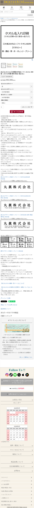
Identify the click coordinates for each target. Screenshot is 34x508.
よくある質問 (5, 484)
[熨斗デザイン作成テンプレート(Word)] (12, 251)
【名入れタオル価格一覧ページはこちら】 (13, 283)
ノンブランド (8, 18)
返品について (17, 454)
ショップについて (6, 494)
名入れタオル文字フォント (7, 89)
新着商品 (12, 8)
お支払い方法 (17, 400)
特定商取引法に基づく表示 (8, 501)
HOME (1, 18)
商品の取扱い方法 (6, 487)
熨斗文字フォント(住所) (7, 94)
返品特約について (6, 309)
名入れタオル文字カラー (7, 83)
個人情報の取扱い (6, 505)
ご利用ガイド (5, 498)
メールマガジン (5, 481)
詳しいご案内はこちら (26, 357)
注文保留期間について (17, 466)
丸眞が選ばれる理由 (7, 491)
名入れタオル (15, 18)
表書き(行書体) (5, 100)
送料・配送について (17, 445)
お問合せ (17, 471)
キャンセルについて (17, 450)
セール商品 (21, 8)
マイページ (4, 477)
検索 (32, 11)
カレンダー (17, 403)
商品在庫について (17, 462)
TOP (4, 8)
